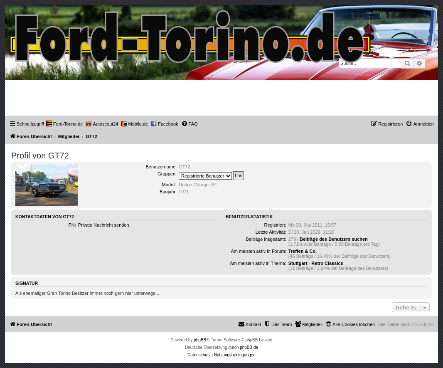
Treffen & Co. (302, 251)
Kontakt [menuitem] (249, 324)
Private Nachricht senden (103, 224)
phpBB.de (249, 347)
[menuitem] (64, 124)
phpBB (200, 340)
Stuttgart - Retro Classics (315, 263)
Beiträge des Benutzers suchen (334, 239)
